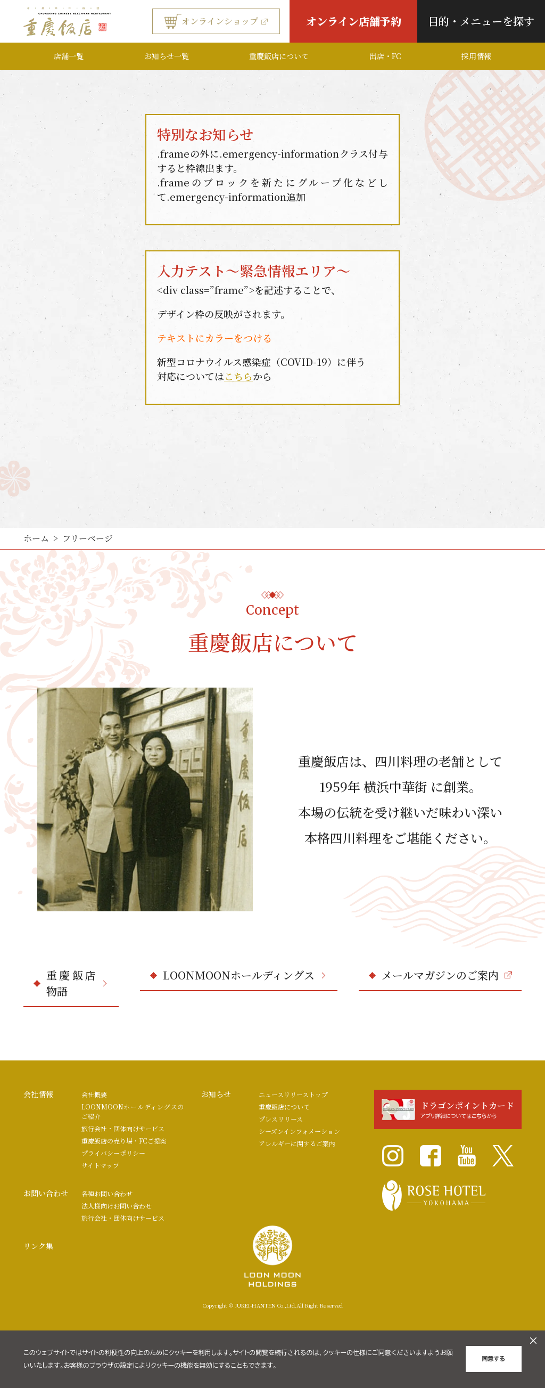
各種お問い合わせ (107, 1193)
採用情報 (476, 56)
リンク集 (38, 1245)
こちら (238, 376)
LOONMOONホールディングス (244, 975)
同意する (493, 1359)
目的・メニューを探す (481, 21)
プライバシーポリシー (113, 1152)
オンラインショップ (216, 21)
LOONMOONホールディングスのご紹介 (132, 1111)
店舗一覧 (69, 56)
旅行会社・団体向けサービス (122, 1128)
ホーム (36, 538)
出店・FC (385, 56)
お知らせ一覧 (166, 56)
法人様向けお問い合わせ (116, 1205)
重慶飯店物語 (76, 983)
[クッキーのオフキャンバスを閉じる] (533, 1340)
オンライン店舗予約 (353, 21)
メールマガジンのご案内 (447, 975)
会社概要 (94, 1094)
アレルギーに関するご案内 (297, 1143)
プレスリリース (281, 1118)
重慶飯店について (279, 56)
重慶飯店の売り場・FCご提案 (124, 1140)
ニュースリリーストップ (293, 1094)
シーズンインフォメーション (299, 1131)
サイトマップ (100, 1165)
